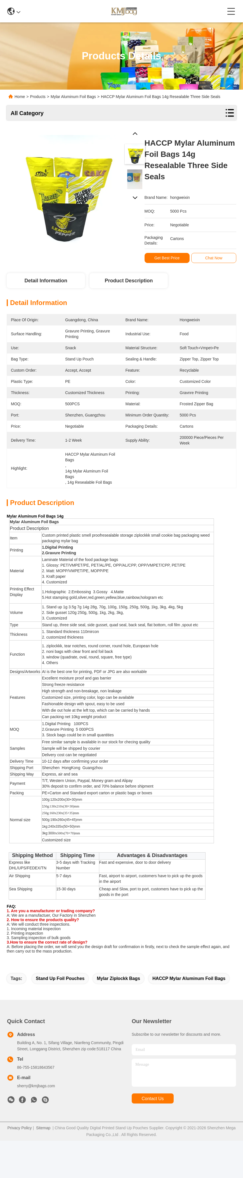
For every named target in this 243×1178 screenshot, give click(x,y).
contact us (152, 1098)
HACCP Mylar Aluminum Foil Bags (188, 978)
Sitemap (43, 1128)
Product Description (129, 280)
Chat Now (216, 258)
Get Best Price (169, 258)
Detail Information (45, 280)
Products (38, 96)
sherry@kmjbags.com (36, 1086)
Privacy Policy (19, 1128)
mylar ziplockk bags (118, 978)
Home (20, 96)
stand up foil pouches (60, 978)
